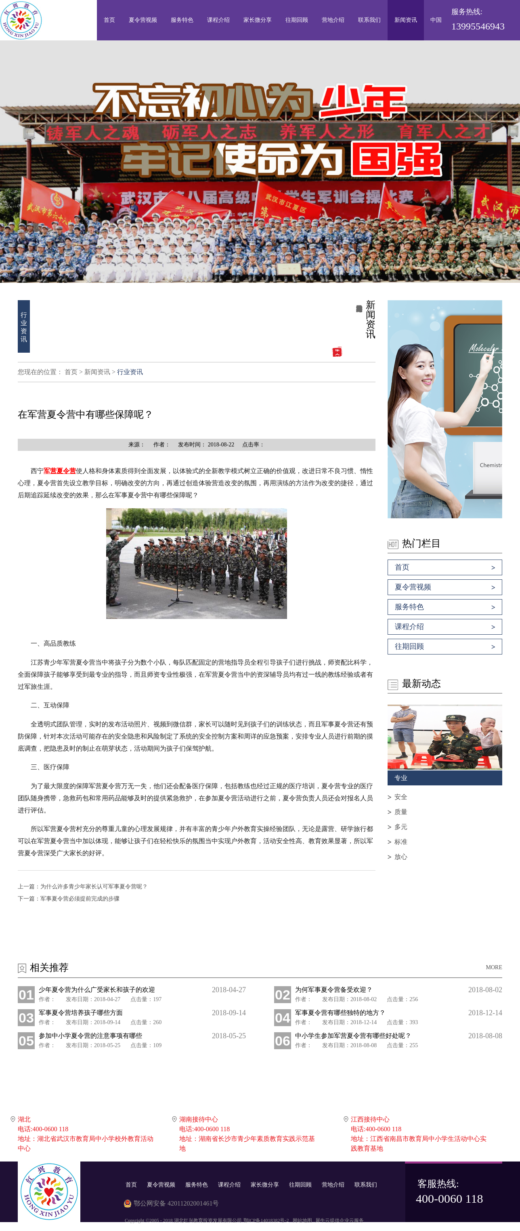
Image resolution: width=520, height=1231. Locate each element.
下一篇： (69, 899)
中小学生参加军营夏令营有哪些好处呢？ (353, 1035)
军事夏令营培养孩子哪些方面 (81, 1012)
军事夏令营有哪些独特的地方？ (340, 1012)
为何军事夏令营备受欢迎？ (334, 989)
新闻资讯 (97, 371)
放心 (400, 856)
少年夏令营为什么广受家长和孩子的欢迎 (97, 989)
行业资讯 (130, 371)
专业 (400, 777)
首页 (109, 20)
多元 (400, 826)
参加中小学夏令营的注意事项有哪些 (90, 1035)
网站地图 (301, 1220)
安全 (400, 796)
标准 (400, 841)
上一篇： (83, 887)
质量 (400, 811)
